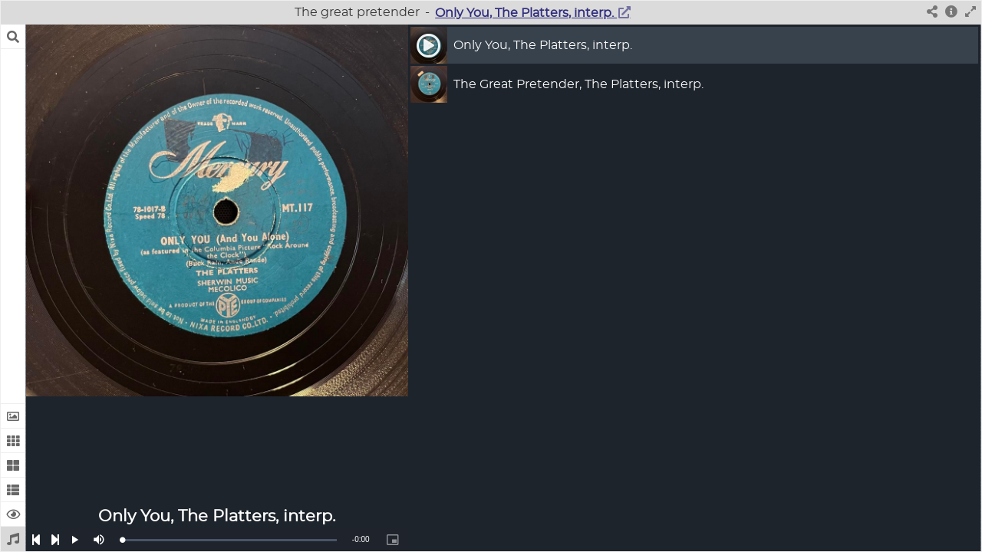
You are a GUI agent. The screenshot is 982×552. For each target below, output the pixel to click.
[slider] (229, 540)
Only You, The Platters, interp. (526, 13)
